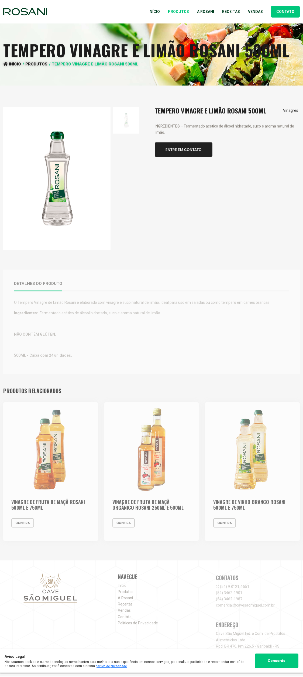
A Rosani (205, 11)
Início (154, 11)
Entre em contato (184, 151)
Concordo (276, 660)
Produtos (178, 11)
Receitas (231, 11)
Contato (285, 11)
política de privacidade (112, 666)
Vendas (255, 11)
